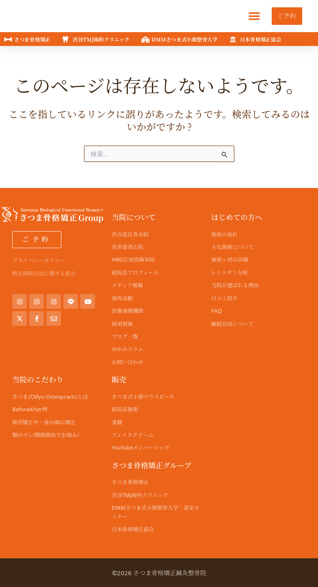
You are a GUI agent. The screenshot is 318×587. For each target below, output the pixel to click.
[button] (249, 16)
